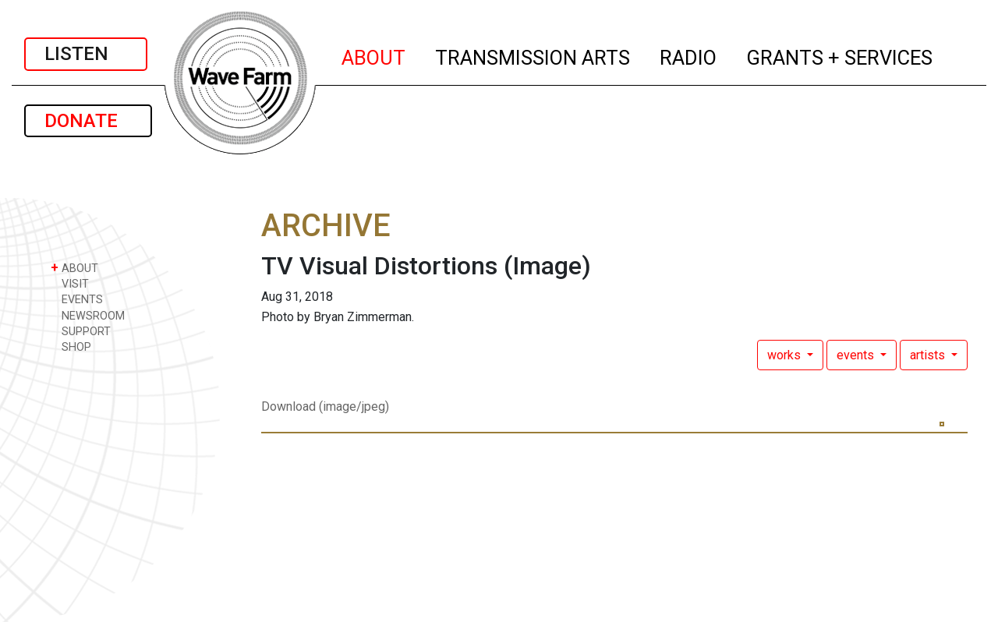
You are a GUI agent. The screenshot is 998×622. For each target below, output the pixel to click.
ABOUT (374, 55)
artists (929, 355)
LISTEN (85, 54)
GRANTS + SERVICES (840, 55)
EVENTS (77, 299)
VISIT (70, 283)
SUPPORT (81, 330)
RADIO (689, 55)
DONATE (88, 121)
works (785, 355)
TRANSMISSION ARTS (533, 55)
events (857, 355)
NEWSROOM (88, 315)
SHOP (71, 346)
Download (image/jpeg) (325, 406)
